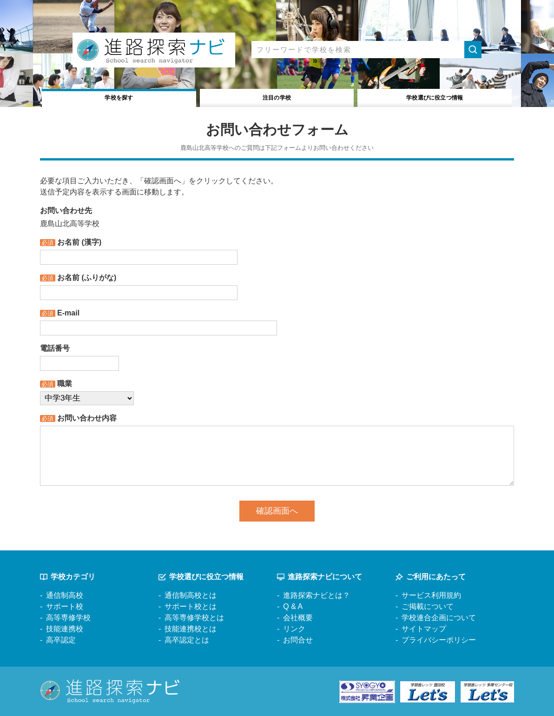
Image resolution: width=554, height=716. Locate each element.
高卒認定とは (187, 640)
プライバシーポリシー (439, 640)
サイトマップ (424, 629)
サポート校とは (191, 606)
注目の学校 (277, 97)
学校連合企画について (439, 618)
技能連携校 (64, 629)
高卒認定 (61, 640)
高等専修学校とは (194, 618)
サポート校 (64, 606)
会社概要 (298, 618)
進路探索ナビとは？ (316, 595)
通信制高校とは (191, 595)
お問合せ (298, 640)
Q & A (293, 606)
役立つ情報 (434, 97)
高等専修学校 (68, 618)
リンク (294, 629)
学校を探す (119, 97)
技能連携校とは (191, 629)
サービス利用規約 (431, 595)
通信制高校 (64, 595)
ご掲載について (428, 606)
